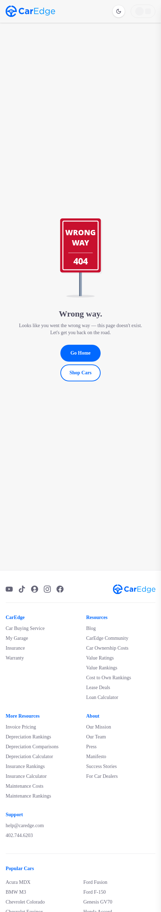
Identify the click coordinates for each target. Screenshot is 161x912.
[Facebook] (60, 589)
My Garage (17, 638)
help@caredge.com (25, 825)
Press (91, 746)
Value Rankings (101, 667)
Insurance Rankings (25, 766)
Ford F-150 (94, 892)
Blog (91, 628)
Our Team (96, 736)
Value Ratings (100, 658)
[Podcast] (34, 589)
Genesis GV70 (97, 902)
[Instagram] (47, 589)
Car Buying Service (25, 628)
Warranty (15, 658)
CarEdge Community (107, 638)
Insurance (15, 648)
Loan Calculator (102, 697)
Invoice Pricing (21, 727)
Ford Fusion (95, 882)
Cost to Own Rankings (108, 677)
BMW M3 (16, 892)
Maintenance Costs (24, 786)
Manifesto (96, 756)
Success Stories (101, 766)
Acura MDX (18, 882)
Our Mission (98, 727)
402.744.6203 (19, 835)
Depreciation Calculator (29, 756)
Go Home (80, 353)
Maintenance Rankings (28, 796)
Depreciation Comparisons (32, 746)
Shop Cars (81, 372)
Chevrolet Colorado (25, 902)
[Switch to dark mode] (118, 11)
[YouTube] (9, 589)
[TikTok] (21, 589)
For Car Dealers (102, 776)
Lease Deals (98, 687)
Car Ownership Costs (107, 648)
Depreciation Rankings (28, 736)
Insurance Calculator (26, 776)
